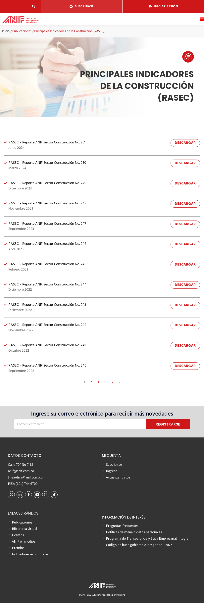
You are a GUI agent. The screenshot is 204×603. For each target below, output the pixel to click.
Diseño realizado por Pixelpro (109, 594)
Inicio (6, 31)
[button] (34, 7)
